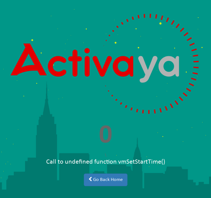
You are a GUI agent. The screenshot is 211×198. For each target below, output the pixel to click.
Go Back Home (105, 179)
